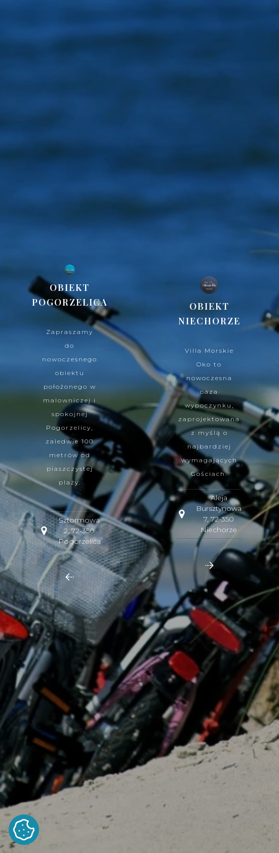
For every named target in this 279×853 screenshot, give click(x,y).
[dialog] (139, 426)
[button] (69, 577)
